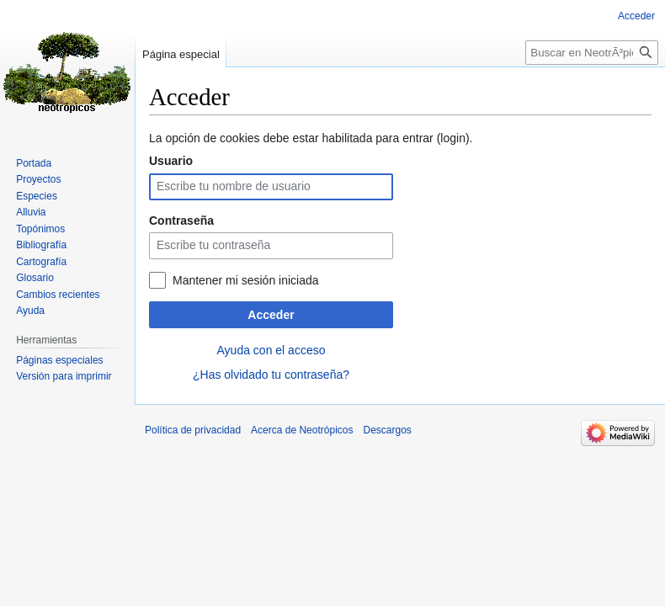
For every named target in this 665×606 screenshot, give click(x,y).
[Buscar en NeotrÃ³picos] (591, 52)
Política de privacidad (193, 430)
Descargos (387, 430)
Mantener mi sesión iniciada (246, 280)
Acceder (270, 315)
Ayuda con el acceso (271, 350)
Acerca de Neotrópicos (302, 430)
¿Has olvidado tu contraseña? (271, 374)
